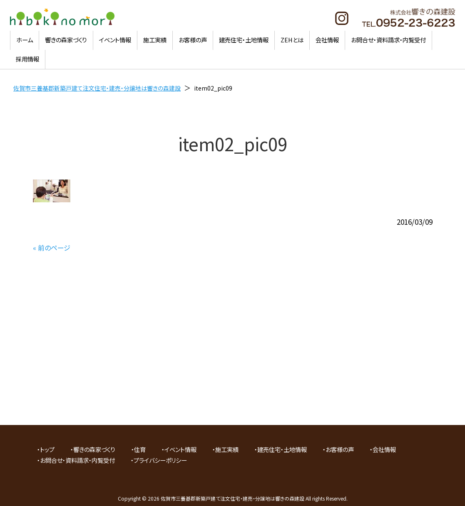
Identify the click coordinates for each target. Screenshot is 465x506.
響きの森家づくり (94, 449)
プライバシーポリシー (160, 460)
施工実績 (227, 449)
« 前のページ (51, 248)
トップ (47, 449)
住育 (140, 449)
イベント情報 (180, 449)
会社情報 (384, 449)
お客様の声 (340, 449)
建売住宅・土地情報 (282, 449)
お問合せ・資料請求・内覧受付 (77, 460)
